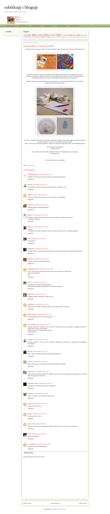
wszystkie (27, 35)
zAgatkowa (31, 304)
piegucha (30, 226)
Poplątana (30, 248)
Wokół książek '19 (74, 25)
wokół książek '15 (23, 25)
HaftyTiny (30, 259)
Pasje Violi (31, 371)
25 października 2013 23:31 (46, 269)
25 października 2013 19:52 (40, 226)
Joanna (30, 361)
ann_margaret (31, 444)
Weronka (30, 205)
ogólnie (82, 35)
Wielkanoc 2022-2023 (68, 37)
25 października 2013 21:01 (41, 248)
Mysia (29, 294)
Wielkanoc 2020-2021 (55, 37)
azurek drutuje (32, 324)
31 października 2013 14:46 (43, 444)
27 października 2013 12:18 (45, 383)
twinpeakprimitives (33, 269)
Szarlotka (30, 393)
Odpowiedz (31, 179)
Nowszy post (27, 503)
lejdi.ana (30, 215)
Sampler (77, 37)
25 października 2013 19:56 (38, 238)
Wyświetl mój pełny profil (21, 22)
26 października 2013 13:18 (41, 304)
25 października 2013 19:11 (45, 174)
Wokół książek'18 (61, 25)
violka (19, 17)
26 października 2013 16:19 (40, 339)
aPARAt (30, 195)
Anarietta (30, 339)
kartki (74, 35)
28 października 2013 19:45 (39, 413)
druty (45, 37)
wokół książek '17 (49, 25)
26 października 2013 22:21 (41, 371)
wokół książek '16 (36, 25)
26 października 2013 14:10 (43, 314)
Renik (29, 434)
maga (29, 238)
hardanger (33, 37)
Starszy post (83, 503)
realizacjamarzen (32, 174)
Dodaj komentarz (28, 452)
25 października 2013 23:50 (38, 282)
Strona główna (55, 503)
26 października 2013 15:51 (43, 324)
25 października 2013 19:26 (40, 215)
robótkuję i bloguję (21, 7)
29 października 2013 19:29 (38, 424)
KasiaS (30, 403)
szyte (40, 37)
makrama (83, 37)
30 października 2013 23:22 (38, 434)
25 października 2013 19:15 (39, 195)
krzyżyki (52, 35)
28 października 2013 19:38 (39, 403)
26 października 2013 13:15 (38, 294)
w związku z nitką (32, 383)
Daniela (30, 351)
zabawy (40, 35)
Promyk (30, 184)
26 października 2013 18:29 (39, 351)
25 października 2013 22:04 (41, 259)
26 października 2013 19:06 (39, 361)
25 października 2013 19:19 (40, 205)
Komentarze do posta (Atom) (58, 509)
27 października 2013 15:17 (40, 393)
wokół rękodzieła (10, 25)
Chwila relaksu (32, 314)
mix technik (65, 35)
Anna (29, 282)
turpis (29, 424)
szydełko (25, 37)
